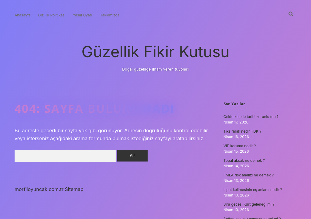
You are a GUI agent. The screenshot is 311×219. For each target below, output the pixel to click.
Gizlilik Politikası (51, 15)
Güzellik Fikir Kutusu (155, 51)
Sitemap (74, 189)
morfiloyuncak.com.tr (39, 189)
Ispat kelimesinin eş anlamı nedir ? (253, 189)
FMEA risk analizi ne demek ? (249, 175)
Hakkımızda (110, 15)
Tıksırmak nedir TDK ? (242, 131)
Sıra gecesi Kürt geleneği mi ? (249, 204)
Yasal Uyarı (82, 15)
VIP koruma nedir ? (240, 146)
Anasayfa (23, 15)
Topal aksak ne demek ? (244, 160)
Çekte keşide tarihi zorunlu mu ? (251, 116)
